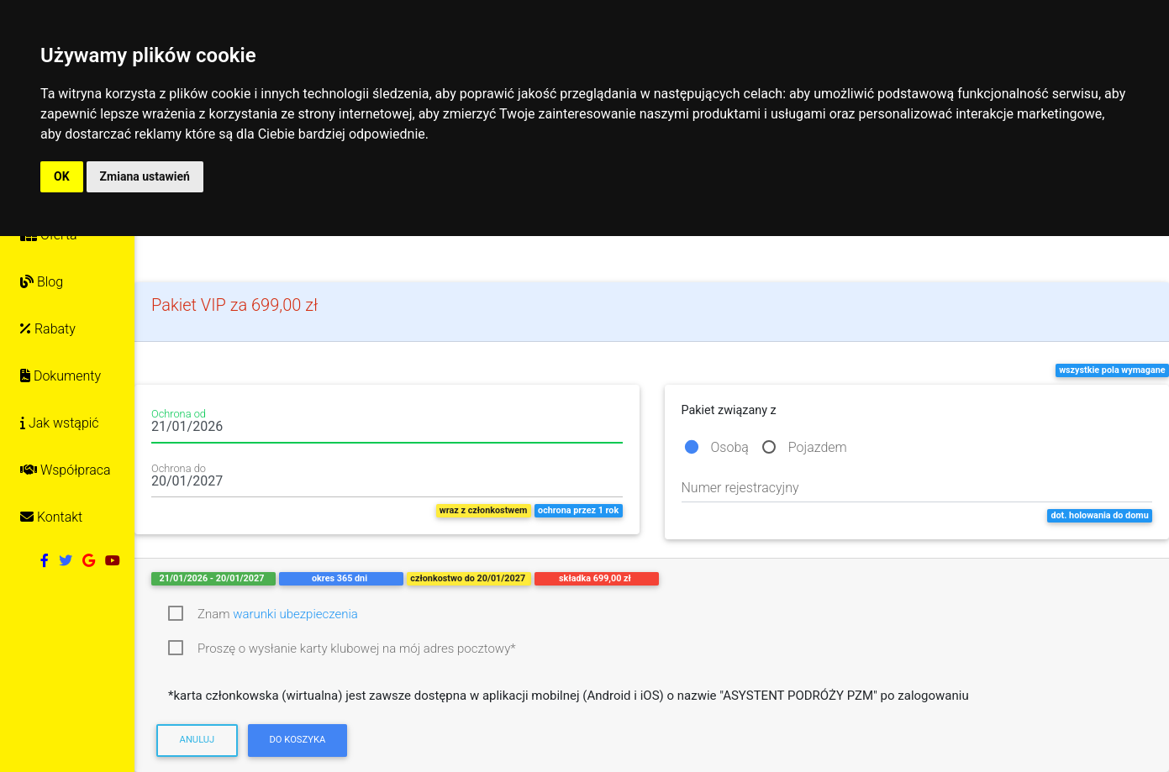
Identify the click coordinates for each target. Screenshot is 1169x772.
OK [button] (62, 176)
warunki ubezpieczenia (295, 614)
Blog (41, 282)
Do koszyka (297, 739)
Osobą (730, 447)
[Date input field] (387, 430)
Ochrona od (178, 414)
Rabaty (48, 329)
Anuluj (197, 739)
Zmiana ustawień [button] (145, 176)
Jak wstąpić (59, 423)
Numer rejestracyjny (740, 488)
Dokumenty (60, 376)
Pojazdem (817, 447)
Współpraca (65, 470)
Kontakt (51, 517)
